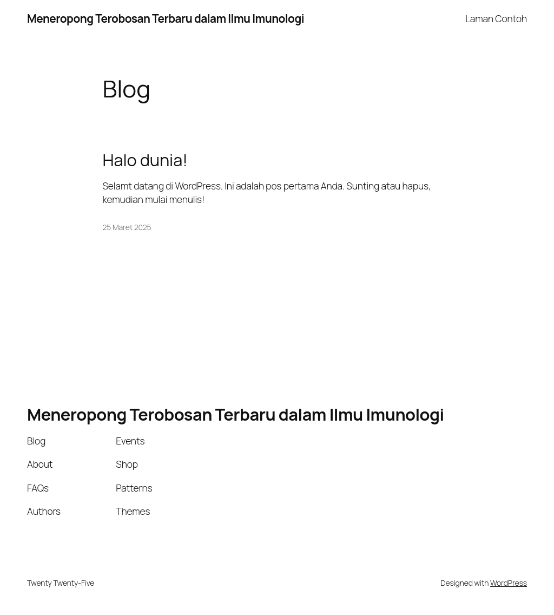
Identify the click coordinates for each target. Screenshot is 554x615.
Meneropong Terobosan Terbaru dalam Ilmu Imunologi (165, 18)
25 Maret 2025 (127, 227)
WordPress (508, 583)
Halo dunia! (145, 160)
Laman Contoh (496, 18)
